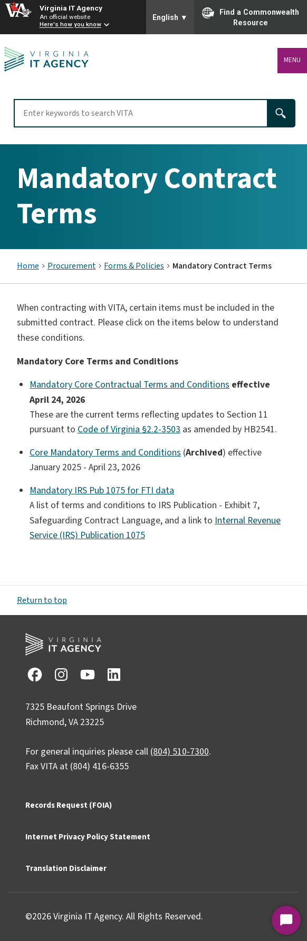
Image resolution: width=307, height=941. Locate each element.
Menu (292, 60)
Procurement (71, 266)
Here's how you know (70, 24)
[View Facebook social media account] (34, 674)
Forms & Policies (134, 266)
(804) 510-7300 (179, 751)
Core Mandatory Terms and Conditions (105, 452)
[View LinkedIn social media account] (113, 674)
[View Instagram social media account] (61, 674)
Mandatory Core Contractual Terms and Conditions (129, 384)
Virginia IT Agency (71, 8)
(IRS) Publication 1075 (102, 535)
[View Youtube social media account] (87, 674)
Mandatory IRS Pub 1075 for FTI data (102, 490)
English (170, 17)
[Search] (281, 113)
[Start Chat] (286, 920)
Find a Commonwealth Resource (250, 16)
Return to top (42, 600)
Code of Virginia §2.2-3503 (129, 429)
